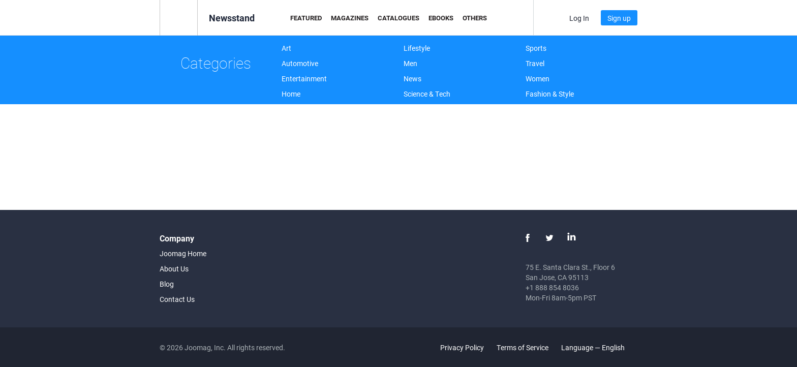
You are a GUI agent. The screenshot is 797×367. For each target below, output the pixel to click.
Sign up (619, 18)
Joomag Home (183, 253)
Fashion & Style (550, 94)
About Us (174, 268)
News (412, 78)
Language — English (598, 347)
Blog (167, 284)
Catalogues (398, 17)
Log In (579, 18)
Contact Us (177, 299)
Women (537, 78)
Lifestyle (417, 48)
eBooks (440, 17)
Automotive (300, 63)
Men (410, 63)
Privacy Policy (462, 347)
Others (475, 17)
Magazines (350, 17)
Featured (306, 17)
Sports (536, 48)
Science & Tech (427, 94)
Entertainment (304, 78)
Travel (535, 63)
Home (291, 94)
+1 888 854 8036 (552, 287)
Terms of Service (522, 347)
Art (286, 48)
